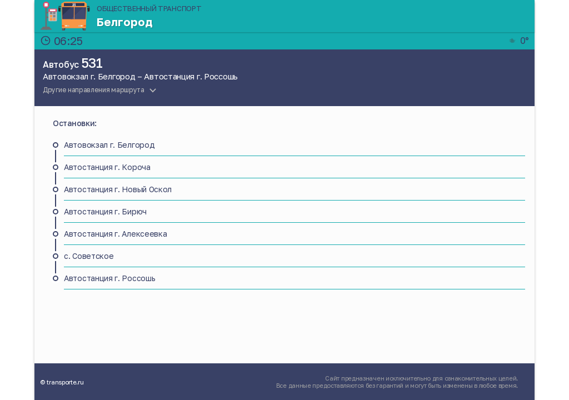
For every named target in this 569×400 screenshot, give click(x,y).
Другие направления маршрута (93, 90)
